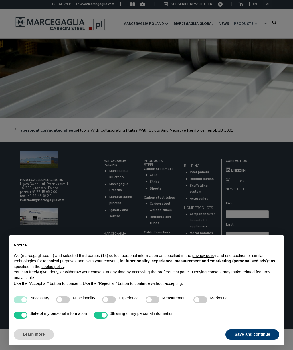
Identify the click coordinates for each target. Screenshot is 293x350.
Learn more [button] (34, 334)
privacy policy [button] (204, 255)
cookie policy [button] (52, 266)
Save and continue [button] (252, 334)
